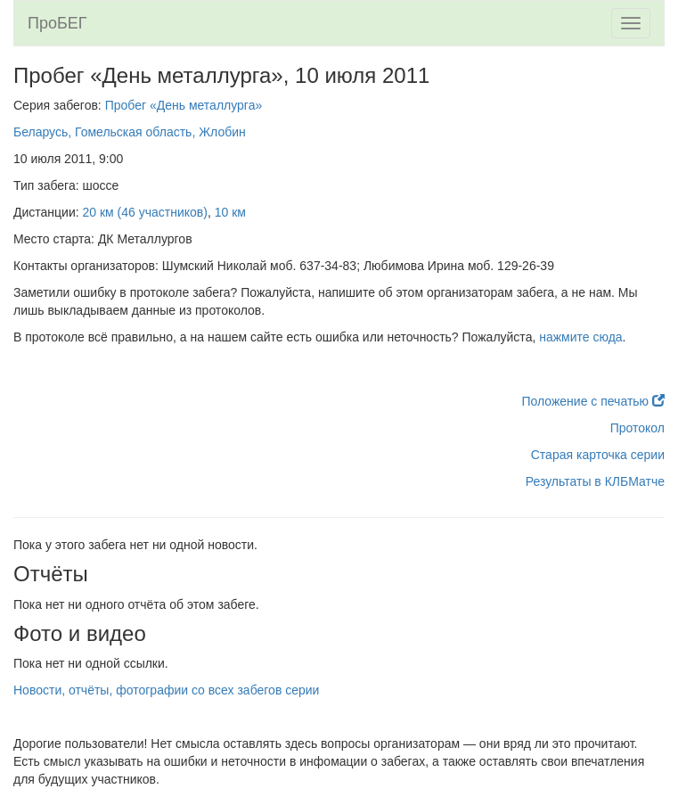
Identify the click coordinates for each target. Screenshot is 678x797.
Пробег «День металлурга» (184, 105)
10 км (230, 212)
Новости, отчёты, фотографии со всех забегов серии (166, 690)
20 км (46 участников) (145, 212)
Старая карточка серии (598, 455)
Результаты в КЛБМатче (595, 481)
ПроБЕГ (57, 23)
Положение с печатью (593, 401)
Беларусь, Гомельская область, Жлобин (129, 132)
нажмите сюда (580, 337)
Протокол (637, 428)
